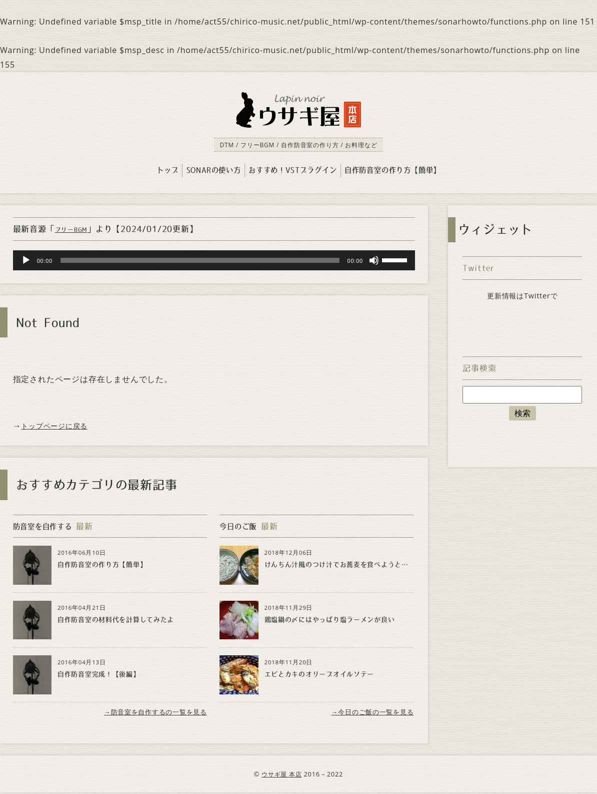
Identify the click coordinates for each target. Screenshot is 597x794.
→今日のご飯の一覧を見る (369, 712)
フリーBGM (74, 229)
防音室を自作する (46, 526)
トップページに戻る (58, 425)
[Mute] (374, 261)
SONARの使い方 (213, 170)
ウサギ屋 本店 (282, 774)
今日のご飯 (241, 526)
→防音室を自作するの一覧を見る (151, 712)
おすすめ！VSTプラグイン (292, 170)
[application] (214, 261)
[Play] (26, 261)
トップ (167, 170)
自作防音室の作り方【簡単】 (392, 170)
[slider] (199, 260)
